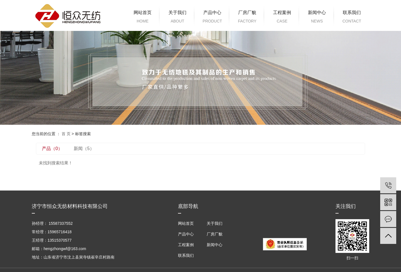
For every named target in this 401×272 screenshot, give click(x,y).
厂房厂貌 (247, 17)
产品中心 (212, 17)
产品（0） (52, 148)
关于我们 (177, 17)
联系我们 (351, 17)
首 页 (66, 134)
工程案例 (282, 17)
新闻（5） (84, 148)
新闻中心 (316, 17)
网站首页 (142, 17)
